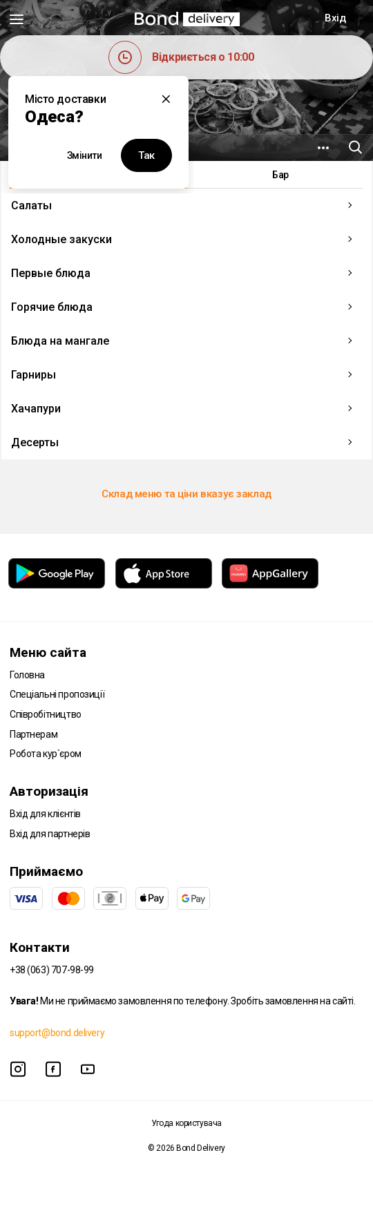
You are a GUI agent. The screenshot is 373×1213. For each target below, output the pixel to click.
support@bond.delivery (57, 1032)
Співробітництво (46, 714)
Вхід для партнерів (50, 833)
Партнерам (33, 734)
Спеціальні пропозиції (57, 694)
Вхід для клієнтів (45, 813)
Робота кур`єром (46, 753)
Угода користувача (186, 1123)
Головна (27, 674)
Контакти (40, 947)
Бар (280, 174)
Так (146, 155)
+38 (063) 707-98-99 (52, 969)
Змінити (84, 155)
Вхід (335, 18)
